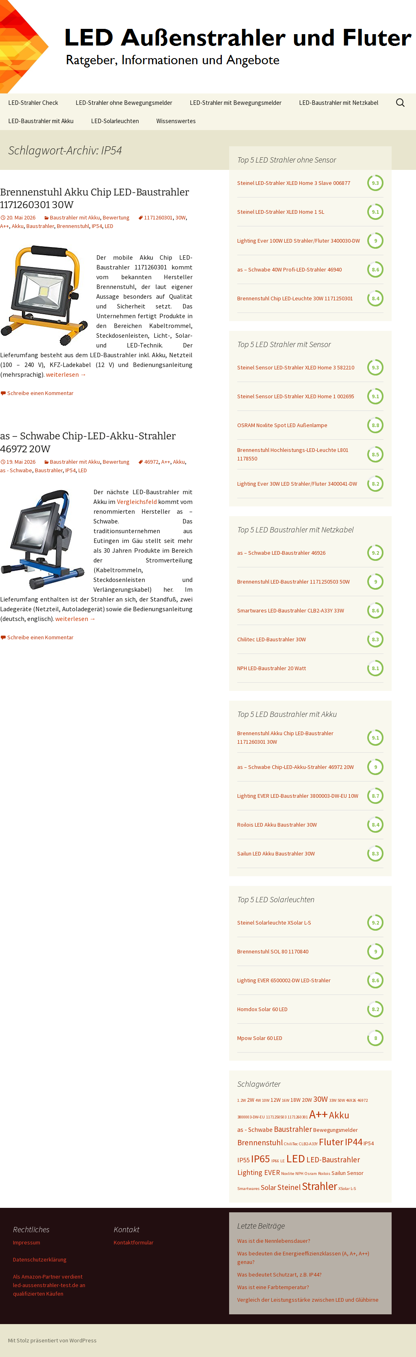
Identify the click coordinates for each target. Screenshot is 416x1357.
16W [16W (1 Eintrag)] (285, 1100)
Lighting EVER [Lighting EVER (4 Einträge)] (258, 1172)
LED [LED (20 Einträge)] (295, 1158)
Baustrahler (40, 226)
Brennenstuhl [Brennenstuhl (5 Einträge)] (260, 1142)
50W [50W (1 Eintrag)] (341, 1100)
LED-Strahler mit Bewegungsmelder (236, 102)
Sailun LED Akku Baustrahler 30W (276, 853)
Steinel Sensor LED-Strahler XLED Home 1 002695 (295, 396)
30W (181, 217)
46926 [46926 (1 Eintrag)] (351, 1100)
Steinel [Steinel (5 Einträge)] (289, 1187)
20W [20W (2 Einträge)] (307, 1099)
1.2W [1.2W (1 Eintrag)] (241, 1100)
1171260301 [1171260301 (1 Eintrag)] (298, 1117)
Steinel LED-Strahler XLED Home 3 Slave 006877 (293, 183)
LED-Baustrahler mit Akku (41, 121)
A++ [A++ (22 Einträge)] (318, 1114)
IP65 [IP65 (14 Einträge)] (260, 1158)
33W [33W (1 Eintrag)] (332, 1100)
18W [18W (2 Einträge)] (295, 1099)
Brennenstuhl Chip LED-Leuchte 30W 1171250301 (295, 298)
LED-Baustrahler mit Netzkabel (338, 102)
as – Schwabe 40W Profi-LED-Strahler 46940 (289, 269)
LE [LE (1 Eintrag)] (282, 1161)
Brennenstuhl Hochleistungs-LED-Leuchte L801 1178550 (293, 454)
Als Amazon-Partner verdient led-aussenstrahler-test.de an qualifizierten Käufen (49, 1285)
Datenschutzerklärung (40, 1259)
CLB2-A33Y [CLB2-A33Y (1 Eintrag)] (308, 1143)
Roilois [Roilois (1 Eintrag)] (324, 1173)
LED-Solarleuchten (115, 121)
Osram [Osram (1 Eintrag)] (311, 1173)
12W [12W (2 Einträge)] (276, 1099)
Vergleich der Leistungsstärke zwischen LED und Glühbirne (308, 1299)
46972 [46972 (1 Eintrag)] (363, 1100)
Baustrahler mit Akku (75, 217)
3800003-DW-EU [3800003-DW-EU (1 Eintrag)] (251, 1117)
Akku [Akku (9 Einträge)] (339, 1115)
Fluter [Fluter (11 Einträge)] (331, 1142)
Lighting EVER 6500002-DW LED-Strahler (284, 980)
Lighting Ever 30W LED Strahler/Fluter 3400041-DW (297, 483)
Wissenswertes (176, 121)
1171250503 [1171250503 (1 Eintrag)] (276, 1117)
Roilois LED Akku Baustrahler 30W (277, 824)
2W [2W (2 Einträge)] (250, 1099)
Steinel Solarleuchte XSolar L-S (274, 922)
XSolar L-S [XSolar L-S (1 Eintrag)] (347, 1188)
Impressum (26, 1242)
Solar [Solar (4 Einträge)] (268, 1187)
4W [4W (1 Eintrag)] (258, 1100)
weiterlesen (66, 374)
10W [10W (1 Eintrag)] (265, 1100)
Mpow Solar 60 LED (259, 1038)
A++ (4, 226)
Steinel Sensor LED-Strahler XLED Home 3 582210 (295, 367)
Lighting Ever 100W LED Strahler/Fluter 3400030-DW (298, 240)
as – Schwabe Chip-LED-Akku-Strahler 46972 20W (295, 767)
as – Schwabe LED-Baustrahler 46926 (281, 552)
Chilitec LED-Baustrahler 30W (271, 639)
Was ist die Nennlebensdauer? (273, 1240)
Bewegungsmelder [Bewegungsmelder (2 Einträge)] (335, 1129)
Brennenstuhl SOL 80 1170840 (272, 951)
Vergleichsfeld (137, 501)
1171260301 (158, 217)
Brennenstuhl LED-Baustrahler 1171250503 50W (293, 581)
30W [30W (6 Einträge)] (320, 1099)
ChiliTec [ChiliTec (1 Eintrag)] (291, 1143)
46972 (151, 461)
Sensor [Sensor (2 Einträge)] (355, 1173)
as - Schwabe (16, 470)
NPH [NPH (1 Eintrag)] (299, 1173)
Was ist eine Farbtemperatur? (273, 1287)
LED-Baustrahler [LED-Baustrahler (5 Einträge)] (333, 1159)
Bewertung (116, 217)
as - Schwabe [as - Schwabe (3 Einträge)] (255, 1129)
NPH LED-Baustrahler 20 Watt (271, 668)
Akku (18, 226)
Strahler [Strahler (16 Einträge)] (319, 1186)
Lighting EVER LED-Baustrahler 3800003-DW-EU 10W (297, 795)
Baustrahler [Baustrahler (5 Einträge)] (293, 1129)
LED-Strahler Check (33, 102)
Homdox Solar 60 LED (262, 1009)
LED (109, 226)
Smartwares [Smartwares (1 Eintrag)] (248, 1188)
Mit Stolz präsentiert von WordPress (52, 1340)
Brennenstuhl (73, 226)
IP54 (97, 226)
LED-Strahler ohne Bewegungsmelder (124, 102)
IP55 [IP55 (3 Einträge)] (243, 1160)
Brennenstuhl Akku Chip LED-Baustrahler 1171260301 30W (285, 737)
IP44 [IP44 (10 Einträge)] (353, 1142)
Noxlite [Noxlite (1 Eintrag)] (287, 1173)
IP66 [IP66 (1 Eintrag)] (275, 1161)
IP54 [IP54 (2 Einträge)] (369, 1143)
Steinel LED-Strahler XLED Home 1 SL (280, 211)
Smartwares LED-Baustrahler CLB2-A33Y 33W (290, 610)
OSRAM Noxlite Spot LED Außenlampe (282, 425)
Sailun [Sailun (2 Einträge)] (339, 1173)
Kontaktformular (134, 1242)
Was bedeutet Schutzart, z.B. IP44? (279, 1274)
